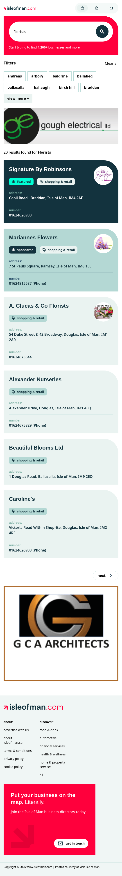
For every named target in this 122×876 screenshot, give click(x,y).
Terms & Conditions (18, 750)
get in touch (71, 843)
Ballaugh (42, 87)
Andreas (14, 76)
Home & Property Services (52, 764)
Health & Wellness (53, 754)
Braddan (91, 87)
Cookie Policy (13, 767)
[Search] (102, 31)
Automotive (48, 738)
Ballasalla (16, 87)
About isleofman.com (14, 740)
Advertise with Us (16, 730)
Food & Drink (49, 730)
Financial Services (52, 746)
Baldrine (60, 76)
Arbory (37, 76)
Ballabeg (85, 76)
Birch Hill (67, 87)
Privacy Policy (14, 759)
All (41, 775)
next (105, 575)
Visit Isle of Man (89, 867)
